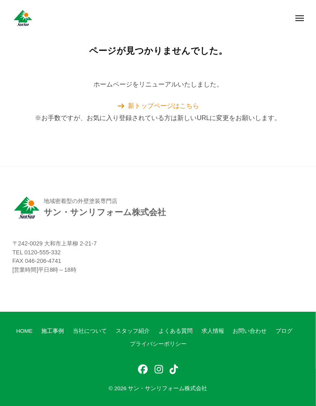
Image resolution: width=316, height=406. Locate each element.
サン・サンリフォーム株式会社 (167, 388)
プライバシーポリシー (158, 344)
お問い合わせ (250, 331)
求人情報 (212, 331)
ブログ (284, 331)
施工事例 (52, 331)
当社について (90, 331)
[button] (158, 106)
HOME (24, 331)
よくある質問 (176, 331)
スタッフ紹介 (133, 331)
